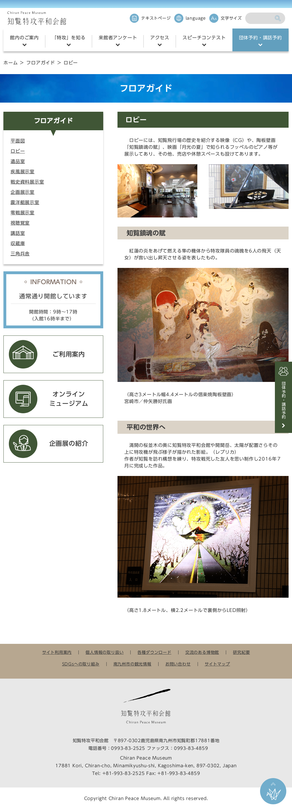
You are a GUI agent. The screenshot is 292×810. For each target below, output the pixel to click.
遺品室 (18, 161)
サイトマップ (217, 664)
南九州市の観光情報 (132, 664)
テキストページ (156, 18)
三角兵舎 (20, 253)
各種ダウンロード (154, 652)
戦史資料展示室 (27, 182)
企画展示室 (23, 192)
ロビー (18, 151)
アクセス (159, 37)
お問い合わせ (178, 664)
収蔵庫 (18, 243)
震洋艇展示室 (25, 202)
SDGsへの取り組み (81, 664)
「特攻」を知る (69, 37)
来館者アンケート (118, 37)
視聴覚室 (20, 223)
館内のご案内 (24, 37)
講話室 (18, 233)
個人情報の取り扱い (104, 652)
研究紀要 (241, 652)
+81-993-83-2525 (123, 773)
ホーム (10, 62)
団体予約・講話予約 (260, 37)
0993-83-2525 (128, 748)
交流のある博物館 (202, 652)
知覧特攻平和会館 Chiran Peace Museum (37, 18)
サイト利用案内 (57, 652)
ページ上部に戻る (273, 791)
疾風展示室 (23, 171)
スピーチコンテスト (204, 37)
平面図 (18, 141)
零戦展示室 (23, 212)
